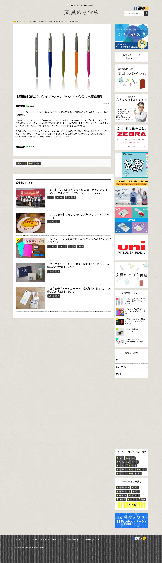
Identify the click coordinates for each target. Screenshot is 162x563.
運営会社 (96, 539)
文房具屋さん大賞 (124, 491)
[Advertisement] (131, 413)
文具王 (143, 499)
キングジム (52, 246)
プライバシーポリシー (39, 539)
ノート (51, 197)
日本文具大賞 (70, 197)
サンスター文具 (124, 462)
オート (18, 112)
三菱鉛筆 (133, 466)
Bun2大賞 (122, 499)
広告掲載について (57, 539)
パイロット (122, 473)
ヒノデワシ (122, 466)
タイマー (72, 246)
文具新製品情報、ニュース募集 (78, 539)
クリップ (62, 246)
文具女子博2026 (54, 271)
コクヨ (135, 462)
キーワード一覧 (131, 505)
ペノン (121, 458)
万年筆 (131, 374)
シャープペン (131, 367)
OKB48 (137, 491)
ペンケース (133, 499)
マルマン (60, 197)
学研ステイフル (54, 222)
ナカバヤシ (122, 470)
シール (135, 487)
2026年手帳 (122, 495)
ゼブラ (132, 470)
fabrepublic (130, 458)
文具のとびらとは (21, 539)
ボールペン (35, 163)
